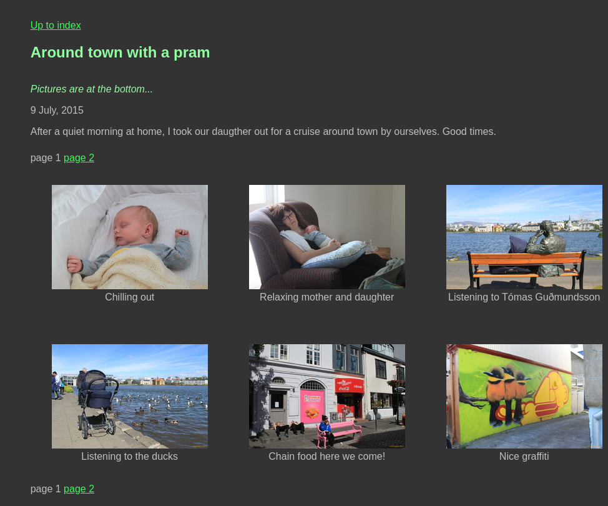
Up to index (56, 25)
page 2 (79, 157)
